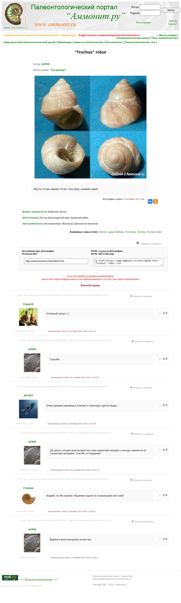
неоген (102, 232)
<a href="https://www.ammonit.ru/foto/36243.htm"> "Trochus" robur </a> (131, 262)
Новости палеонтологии (88, 42)
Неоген (63, 211)
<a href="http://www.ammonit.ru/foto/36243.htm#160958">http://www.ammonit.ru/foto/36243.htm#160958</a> (62, 480)
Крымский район (79, 217)
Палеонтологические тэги (140, 42)
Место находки (30, 217)
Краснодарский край (58, 217)
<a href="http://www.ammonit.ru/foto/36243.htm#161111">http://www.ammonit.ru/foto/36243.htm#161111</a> (65, 521)
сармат (111, 232)
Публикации (64, 42)
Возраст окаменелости (34, 211)
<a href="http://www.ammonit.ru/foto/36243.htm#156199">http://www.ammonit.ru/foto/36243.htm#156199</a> (66, 341)
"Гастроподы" (58, 70)
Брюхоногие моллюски (86, 223)
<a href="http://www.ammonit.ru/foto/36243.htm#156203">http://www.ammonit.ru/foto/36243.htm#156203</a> (66, 434)
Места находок (168, 35)
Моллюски (67, 223)
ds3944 (45, 64)
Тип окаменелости (32, 223)
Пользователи (114, 42)
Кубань (120, 232)
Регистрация (143, 22)
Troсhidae (130, 232)
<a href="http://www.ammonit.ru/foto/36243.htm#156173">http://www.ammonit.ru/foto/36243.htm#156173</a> (62, 296)
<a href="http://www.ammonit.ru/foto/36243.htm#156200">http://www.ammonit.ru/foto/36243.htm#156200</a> (62, 387)
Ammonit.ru (121, 585)
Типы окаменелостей (164, 38)
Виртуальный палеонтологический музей (30, 42)
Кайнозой (53, 211)
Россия (43, 217)
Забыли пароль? (172, 22)
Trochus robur (154, 232)
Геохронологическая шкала (132, 38)
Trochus (141, 232)
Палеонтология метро (38, 580)
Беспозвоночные (52, 223)
